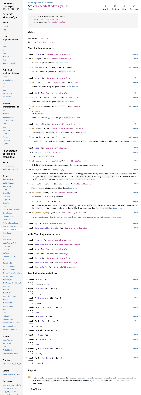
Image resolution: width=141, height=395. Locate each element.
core (39, 3)
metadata (36, 192)
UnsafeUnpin (41, 262)
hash (34, 97)
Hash (36, 93)
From (40, 316)
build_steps (47, 3)
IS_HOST (40, 201)
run (34, 184)
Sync (36, 253)
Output (37, 152)
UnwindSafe (40, 267)
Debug (37, 78)
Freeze (38, 240)
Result (78, 82)
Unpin (37, 258)
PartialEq (40, 124)
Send (36, 249)
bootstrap (32, 3)
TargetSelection (56, 22)
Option (57, 192)
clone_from (38, 67)
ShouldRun (56, 161)
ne (33, 137)
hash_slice (38, 106)
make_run (36, 169)
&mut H (76, 106)
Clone (37, 54)
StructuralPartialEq (46, 228)
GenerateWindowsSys (58, 54)
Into (44, 321)
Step (36, 148)
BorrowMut (44, 298)
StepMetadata (69, 192)
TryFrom (46, 348)
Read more (63, 62)
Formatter (59, 82)
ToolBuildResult (53, 152)
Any (40, 279)
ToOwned (42, 339)
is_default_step (40, 213)
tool (54, 3)
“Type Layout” (95, 380)
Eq (35, 223)
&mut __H (73, 97)
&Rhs (54, 137)
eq (33, 128)
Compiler (55, 19)
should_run (38, 161)
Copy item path (67, 6)
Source (31, 9)
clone (35, 58)
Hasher (47, 97)
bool (81, 128)
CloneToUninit (46, 307)
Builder (59, 184)
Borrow (42, 288)
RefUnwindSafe (42, 244)
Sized (40, 113)
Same (40, 335)
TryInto (46, 358)
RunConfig (53, 169)
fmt (34, 82)
